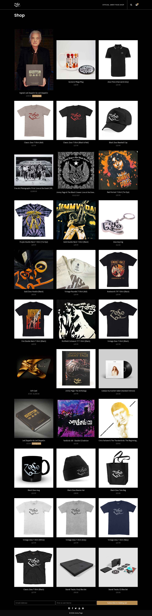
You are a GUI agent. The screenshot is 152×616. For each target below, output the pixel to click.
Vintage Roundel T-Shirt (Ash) (76, 292)
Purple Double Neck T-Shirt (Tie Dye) (34, 242)
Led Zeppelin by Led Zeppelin (33, 440)
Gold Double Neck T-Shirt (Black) (75, 242)
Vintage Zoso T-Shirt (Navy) (118, 540)
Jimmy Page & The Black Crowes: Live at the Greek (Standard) (79, 192)
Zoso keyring (118, 242)
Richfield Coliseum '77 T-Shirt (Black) (76, 341)
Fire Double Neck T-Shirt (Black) (34, 341)
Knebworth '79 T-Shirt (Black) (118, 292)
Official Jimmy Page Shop (113, 5)
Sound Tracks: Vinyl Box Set (76, 589)
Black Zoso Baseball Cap (118, 142)
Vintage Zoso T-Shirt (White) (34, 540)
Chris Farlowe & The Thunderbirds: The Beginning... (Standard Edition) (125, 440)
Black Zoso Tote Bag (118, 490)
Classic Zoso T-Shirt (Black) (33, 589)
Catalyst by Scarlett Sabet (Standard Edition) (118, 391)
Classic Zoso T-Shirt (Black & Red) (76, 142)
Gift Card (33, 391)
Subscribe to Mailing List (117, 603)
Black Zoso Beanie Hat (76, 490)
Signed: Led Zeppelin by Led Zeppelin (34, 93)
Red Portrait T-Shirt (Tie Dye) (118, 192)
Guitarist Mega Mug (76, 82)
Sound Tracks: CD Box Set (118, 589)
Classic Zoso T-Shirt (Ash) (33, 142)
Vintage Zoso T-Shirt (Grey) (76, 540)
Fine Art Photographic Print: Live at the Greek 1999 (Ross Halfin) (38, 188)
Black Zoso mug (34, 490)
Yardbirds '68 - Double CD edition (76, 441)
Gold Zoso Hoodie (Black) (33, 292)
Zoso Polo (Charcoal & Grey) (118, 82)
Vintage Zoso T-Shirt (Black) (118, 341)
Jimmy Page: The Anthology (76, 391)
